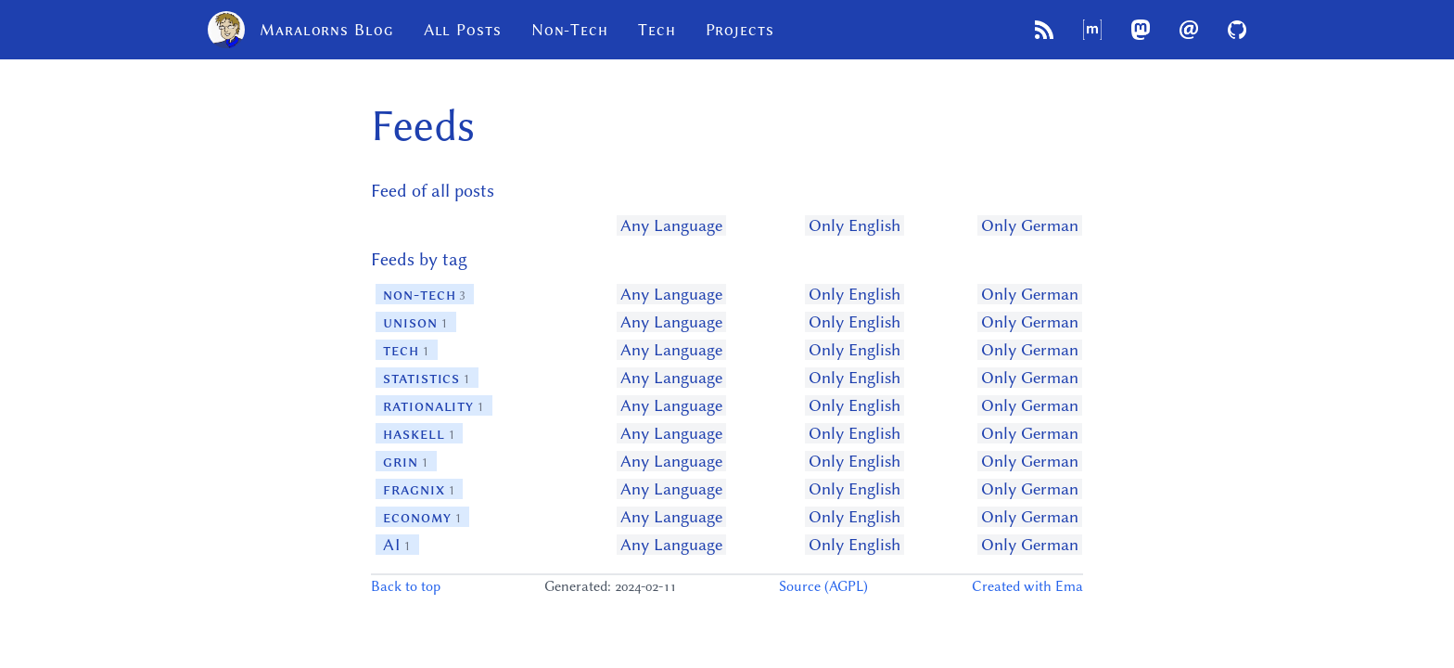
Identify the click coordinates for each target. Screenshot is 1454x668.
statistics (427, 377)
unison (416, 322)
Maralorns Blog (301, 29)
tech (406, 350)
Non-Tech (569, 29)
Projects (740, 29)
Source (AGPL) (823, 586)
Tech (657, 29)
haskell (419, 433)
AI (397, 544)
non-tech (424, 294)
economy (422, 517)
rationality (434, 405)
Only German (1029, 225)
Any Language (671, 225)
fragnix (419, 489)
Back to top (405, 586)
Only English (854, 225)
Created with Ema (1027, 586)
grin (406, 461)
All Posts (463, 29)
